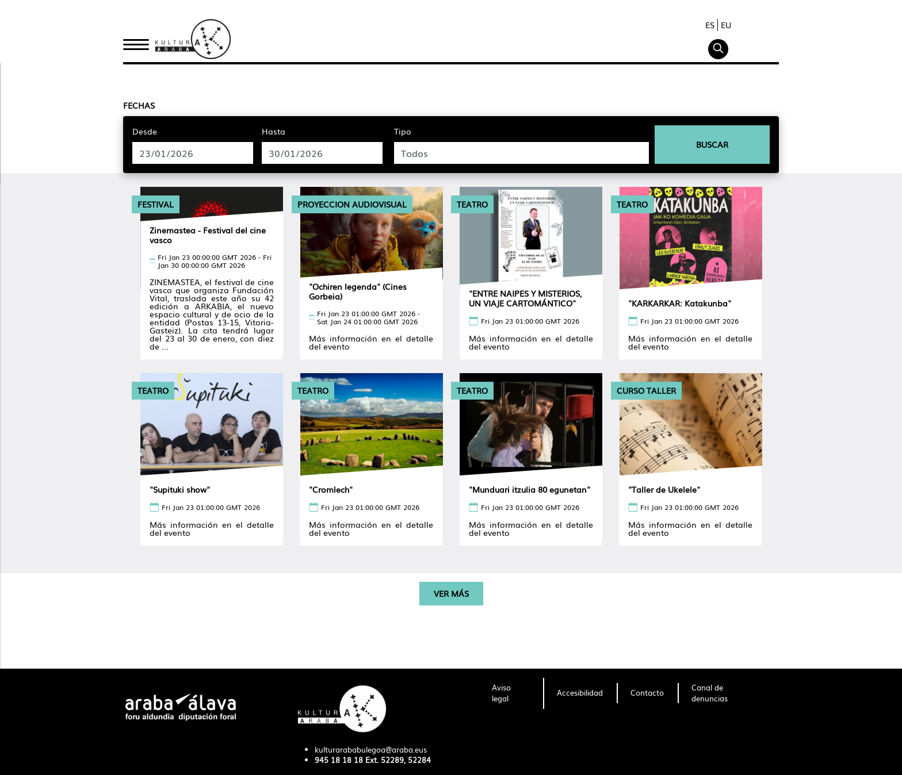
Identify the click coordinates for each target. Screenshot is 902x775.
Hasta (273, 131)
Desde (144, 131)
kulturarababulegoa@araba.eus (371, 749)
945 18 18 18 (339, 759)
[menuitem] (510, 693)
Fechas (139, 105)
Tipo (402, 131)
